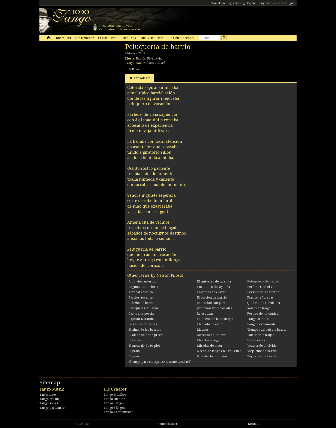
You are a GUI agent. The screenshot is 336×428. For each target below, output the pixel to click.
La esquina (205, 313)
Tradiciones (256, 340)
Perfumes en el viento (263, 286)
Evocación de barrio (212, 297)
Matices (202, 329)
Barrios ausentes (141, 297)
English (264, 3)
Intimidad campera (211, 303)
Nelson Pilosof (154, 62)
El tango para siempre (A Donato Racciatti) (160, 361)
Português (288, 3)
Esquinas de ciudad (211, 292)
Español (252, 3)
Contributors (168, 423)
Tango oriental (258, 319)
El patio (134, 351)
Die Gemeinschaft (180, 38)
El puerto (135, 356)
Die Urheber (84, 38)
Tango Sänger (114, 403)
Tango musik (49, 399)
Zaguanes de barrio (262, 356)
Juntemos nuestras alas (214, 308)
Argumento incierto (143, 286)
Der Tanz (129, 38)
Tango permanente (261, 324)
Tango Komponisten (119, 412)
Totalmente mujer (260, 335)
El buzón (135, 340)
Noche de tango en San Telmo (219, 351)
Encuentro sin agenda (213, 286)
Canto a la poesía (141, 313)
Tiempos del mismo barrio (266, 329)
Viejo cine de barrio (262, 351)
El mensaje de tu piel (144, 345)
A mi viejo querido (142, 281)
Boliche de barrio (141, 303)
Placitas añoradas (260, 297)
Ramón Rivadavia (149, 58)
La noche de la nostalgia (215, 319)
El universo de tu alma (214, 281)
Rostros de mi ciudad (263, 313)
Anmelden (218, 3)
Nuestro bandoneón (212, 356)
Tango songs (48, 403)
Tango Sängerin (116, 407)
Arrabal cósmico (141, 292)
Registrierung (236, 3)
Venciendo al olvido (262, 345)
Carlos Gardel (108, 38)
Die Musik (63, 38)
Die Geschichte (152, 38)
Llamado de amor (210, 324)
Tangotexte (140, 78)
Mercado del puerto (211, 335)
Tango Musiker (115, 394)
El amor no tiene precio (146, 335)
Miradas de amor (209, 345)
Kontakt (254, 423)
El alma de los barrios (145, 329)
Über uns (82, 423)
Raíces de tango (258, 308)
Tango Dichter (114, 399)
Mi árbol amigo (208, 340)
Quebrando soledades (263, 303)
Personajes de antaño (263, 292)
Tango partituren (52, 407)
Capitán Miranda (141, 319)
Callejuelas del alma (144, 308)
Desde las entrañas (143, 324)
